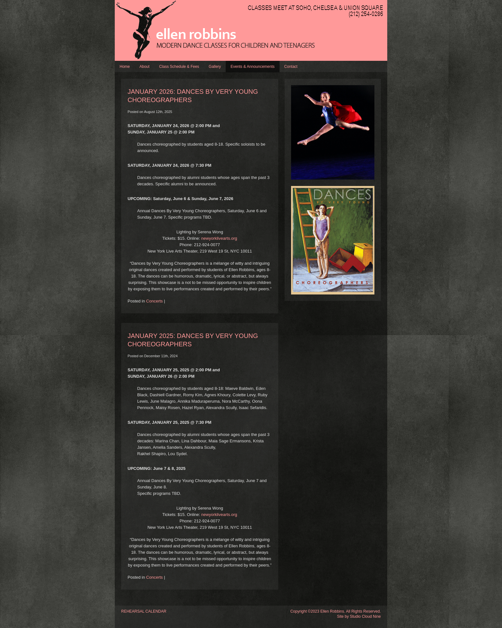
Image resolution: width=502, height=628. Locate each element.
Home (125, 66)
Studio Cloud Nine (365, 616)
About (144, 66)
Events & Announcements (252, 66)
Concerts (154, 301)
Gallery (215, 66)
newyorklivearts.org (219, 238)
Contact (290, 66)
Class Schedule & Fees (179, 66)
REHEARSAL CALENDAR (143, 611)
